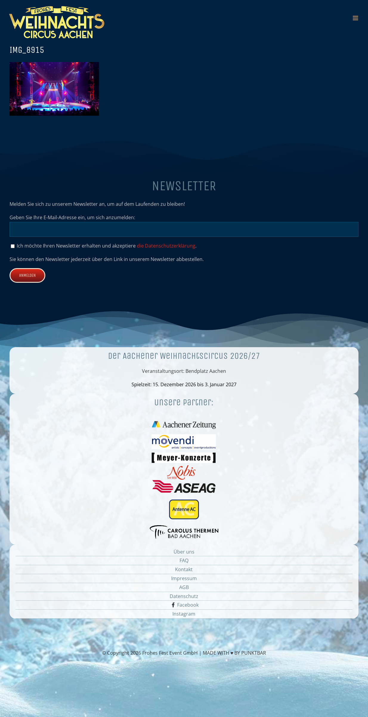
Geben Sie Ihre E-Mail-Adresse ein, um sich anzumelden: (72, 217)
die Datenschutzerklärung (166, 245)
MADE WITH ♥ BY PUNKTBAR (234, 653)
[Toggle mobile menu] (356, 18)
